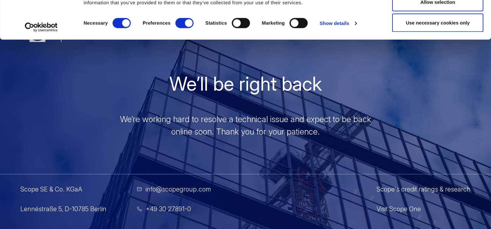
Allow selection (437, 37)
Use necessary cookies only (438, 58)
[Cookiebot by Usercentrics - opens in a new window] (41, 63)
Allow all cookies (438, 16)
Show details (334, 59)
